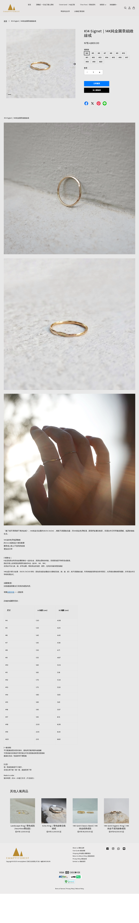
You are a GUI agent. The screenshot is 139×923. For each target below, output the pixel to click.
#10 (123, 53)
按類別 (103, 5)
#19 (93, 62)
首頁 (29, 5)
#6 (99, 53)
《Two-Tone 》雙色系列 (87, 5)
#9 (117, 53)
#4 (87, 53)
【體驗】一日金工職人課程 (44, 5)
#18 (87, 62)
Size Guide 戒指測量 (79, 851)
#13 (100, 57)
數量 (85, 68)
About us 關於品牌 (78, 848)
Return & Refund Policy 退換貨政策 (84, 856)
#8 (111, 53)
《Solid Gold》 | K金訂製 (66, 5)
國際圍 (86, 50)
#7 (105, 53)
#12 (93, 57)
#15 (113, 57)
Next (74, 64)
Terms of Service (60, 889)
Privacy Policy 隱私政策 (80, 859)
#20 (100, 62)
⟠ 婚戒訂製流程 (79, 11)
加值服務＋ (113, 5)
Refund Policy (80, 889)
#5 (93, 53)
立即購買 (96, 83)
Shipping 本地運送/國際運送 (82, 853)
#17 (126, 57)
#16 (120, 57)
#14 (106, 57)
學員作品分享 (65, 11)
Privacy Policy (70, 889)
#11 (87, 57)
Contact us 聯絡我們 (79, 861)
